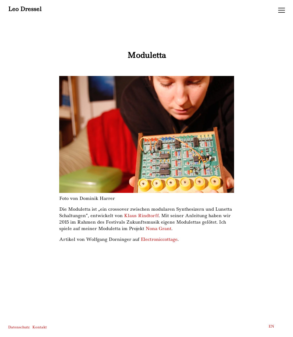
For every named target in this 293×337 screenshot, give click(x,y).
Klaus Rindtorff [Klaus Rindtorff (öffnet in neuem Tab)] (141, 215)
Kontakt (39, 327)
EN (271, 326)
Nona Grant (158, 228)
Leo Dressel (24, 9)
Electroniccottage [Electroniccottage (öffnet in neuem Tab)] (159, 239)
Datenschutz (19, 327)
